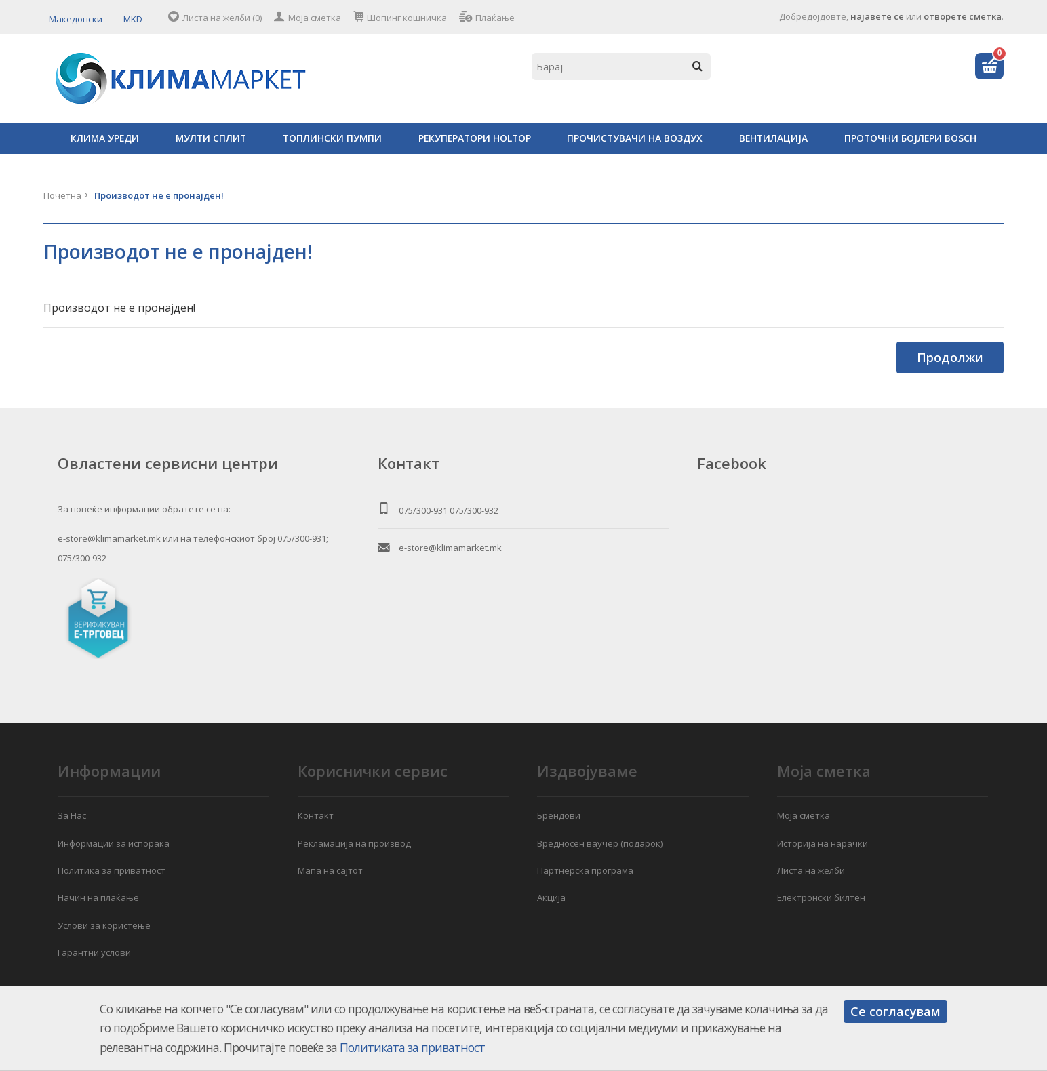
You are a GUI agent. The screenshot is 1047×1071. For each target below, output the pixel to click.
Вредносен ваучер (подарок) (600, 843)
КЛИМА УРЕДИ (105, 138)
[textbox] (621, 66)
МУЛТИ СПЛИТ (211, 138)
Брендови (558, 815)
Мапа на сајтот (330, 870)
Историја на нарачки (822, 843)
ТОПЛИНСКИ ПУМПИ (332, 138)
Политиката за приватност (412, 1047)
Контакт (316, 815)
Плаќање (495, 18)
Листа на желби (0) (222, 18)
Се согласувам (895, 1011)
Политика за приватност (111, 870)
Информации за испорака (114, 843)
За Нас (72, 815)
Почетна (62, 195)
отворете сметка (963, 16)
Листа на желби (811, 870)
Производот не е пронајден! (159, 195)
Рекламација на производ (354, 843)
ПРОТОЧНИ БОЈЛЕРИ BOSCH (910, 138)
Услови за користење (104, 925)
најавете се (877, 16)
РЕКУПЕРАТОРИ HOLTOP (474, 138)
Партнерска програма (585, 870)
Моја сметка (314, 18)
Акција (551, 897)
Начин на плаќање (98, 897)
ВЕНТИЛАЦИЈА (773, 138)
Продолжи (950, 357)
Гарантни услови (94, 952)
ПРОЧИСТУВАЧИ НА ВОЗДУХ (635, 138)
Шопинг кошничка (407, 18)
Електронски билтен (821, 897)
